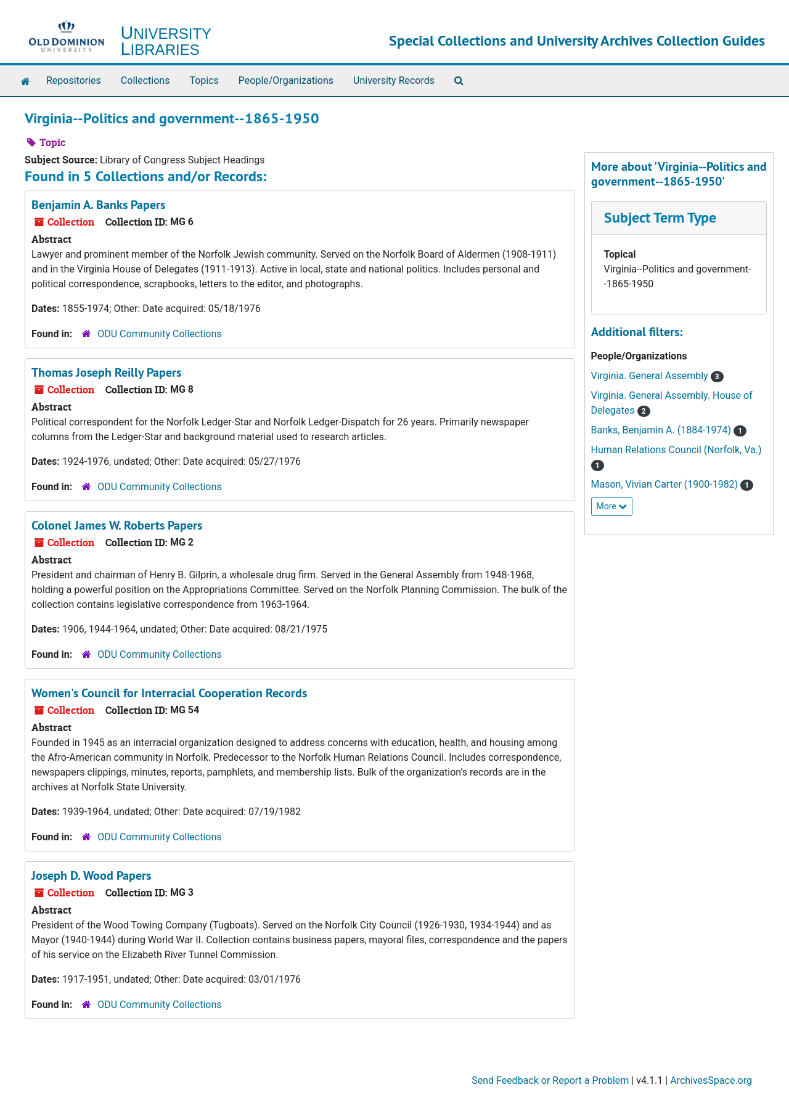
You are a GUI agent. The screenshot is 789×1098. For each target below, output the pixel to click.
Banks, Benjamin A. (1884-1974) (662, 430)
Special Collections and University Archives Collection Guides (577, 40)
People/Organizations (286, 80)
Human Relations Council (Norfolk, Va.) (676, 450)
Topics (203, 80)
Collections (145, 80)
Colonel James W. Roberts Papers (116, 525)
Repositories (73, 80)
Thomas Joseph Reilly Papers (106, 372)
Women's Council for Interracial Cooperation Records (169, 693)
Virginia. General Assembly (651, 376)
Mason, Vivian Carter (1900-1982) (666, 484)
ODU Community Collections (159, 334)
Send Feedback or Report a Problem (550, 1080)
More (612, 506)
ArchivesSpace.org (711, 1080)
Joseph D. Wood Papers (91, 875)
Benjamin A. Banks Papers (98, 205)
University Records (394, 80)
